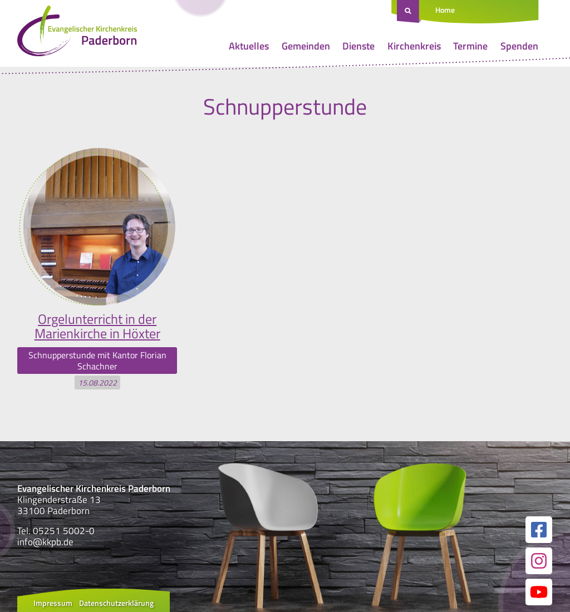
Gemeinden (306, 45)
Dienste (358, 45)
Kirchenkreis (414, 45)
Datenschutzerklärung (116, 603)
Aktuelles (249, 45)
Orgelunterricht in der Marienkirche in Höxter (97, 326)
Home (445, 10)
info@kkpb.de (45, 542)
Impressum (52, 603)
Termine (470, 45)
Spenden (519, 45)
